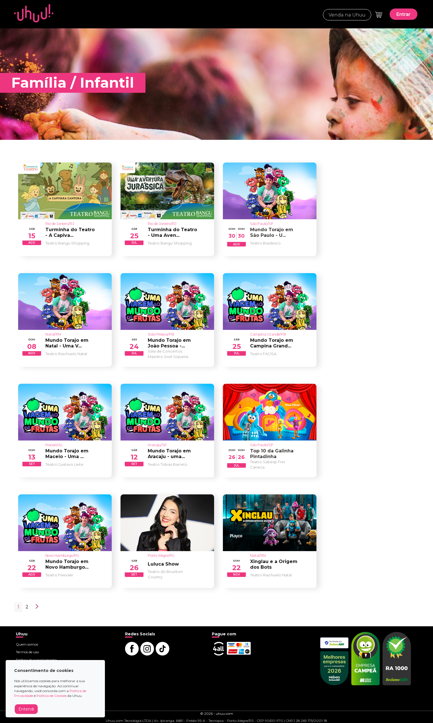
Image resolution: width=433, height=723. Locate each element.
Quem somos (27, 644)
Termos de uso (27, 652)
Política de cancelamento (36, 660)
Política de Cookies (52, 696)
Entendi (26, 709)
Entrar (403, 14)
